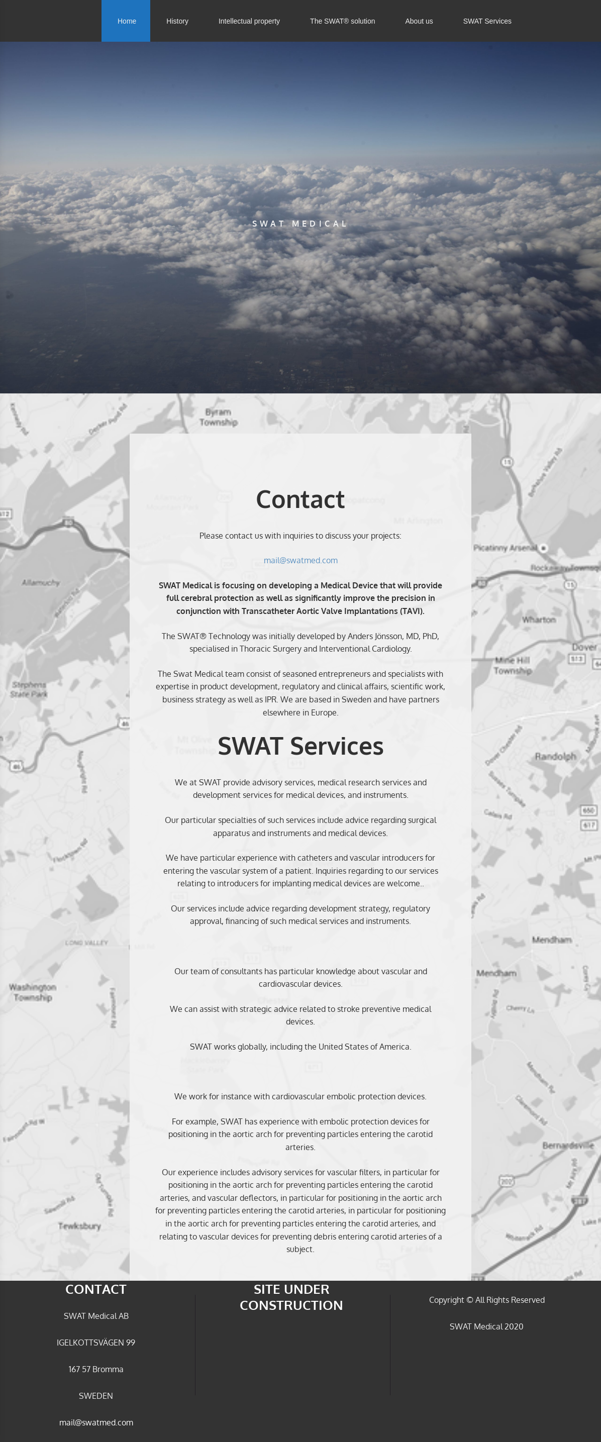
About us (419, 21)
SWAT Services (487, 21)
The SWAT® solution (342, 21)
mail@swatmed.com (301, 560)
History (177, 21)
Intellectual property (249, 21)
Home (127, 21)
